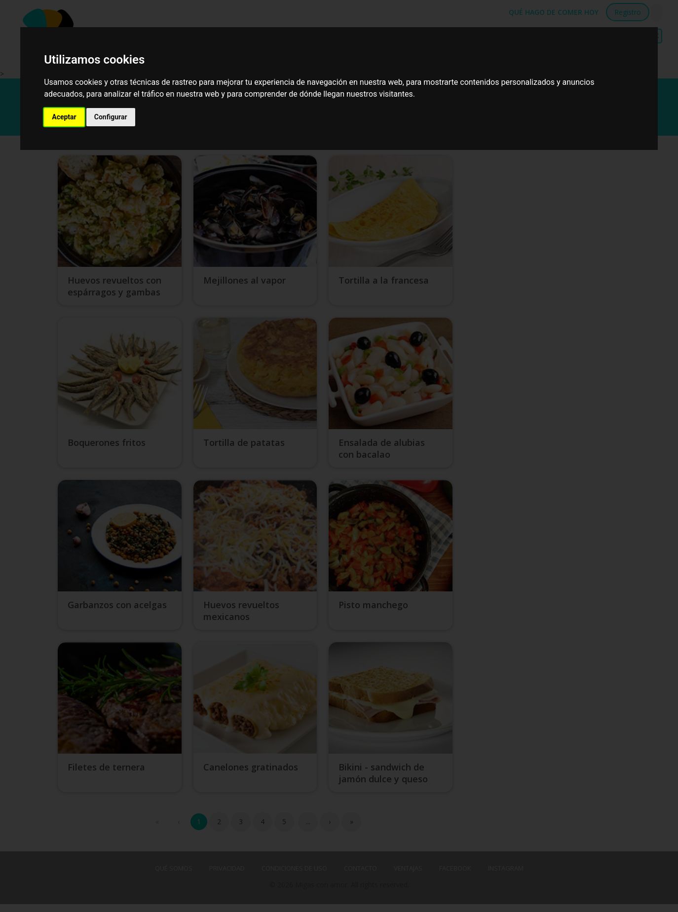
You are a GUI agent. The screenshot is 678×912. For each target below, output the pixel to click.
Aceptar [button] (64, 117)
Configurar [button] (110, 117)
